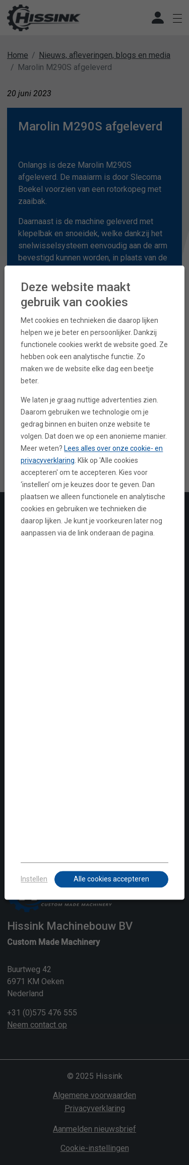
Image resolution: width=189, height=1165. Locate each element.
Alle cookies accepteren (111, 879)
